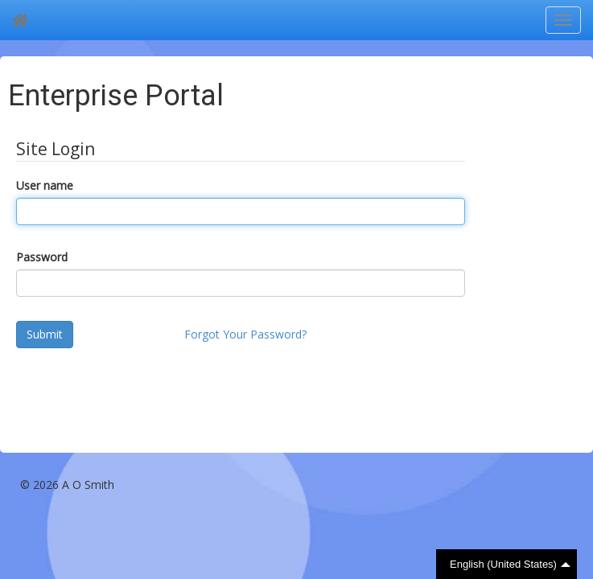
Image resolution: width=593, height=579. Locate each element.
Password (42, 257)
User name (44, 185)
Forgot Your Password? (245, 334)
